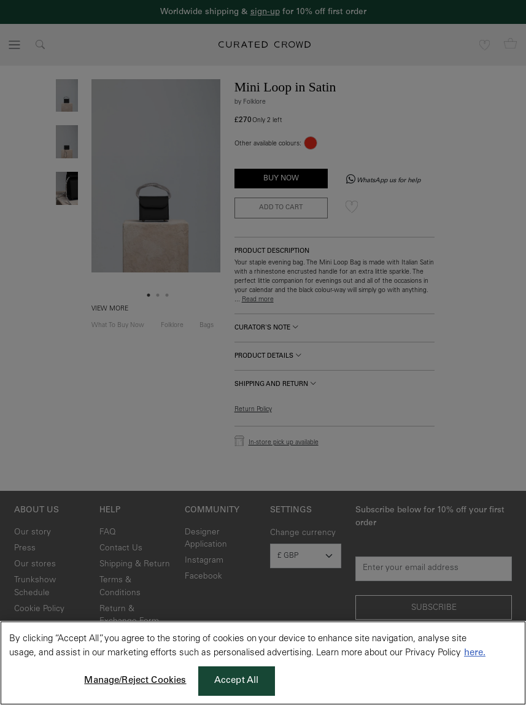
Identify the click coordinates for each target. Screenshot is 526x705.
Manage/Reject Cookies (135, 680)
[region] (263, 663)
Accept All (236, 680)
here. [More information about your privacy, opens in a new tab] (474, 653)
